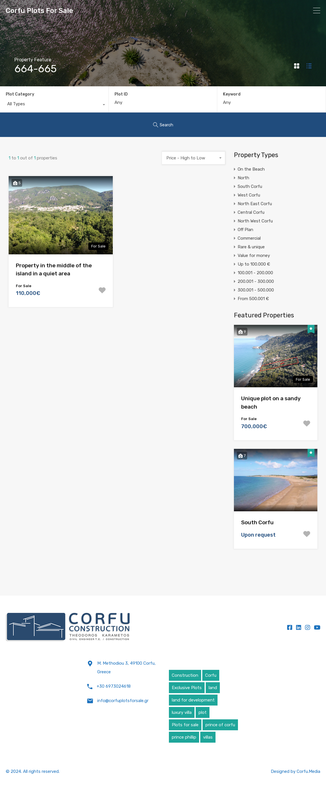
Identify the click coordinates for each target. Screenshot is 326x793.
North (243, 177)
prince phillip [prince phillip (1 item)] (184, 737)
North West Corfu (255, 221)
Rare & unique (251, 246)
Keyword (232, 94)
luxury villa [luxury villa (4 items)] (182, 712)
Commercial (249, 238)
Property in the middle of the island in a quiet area (54, 269)
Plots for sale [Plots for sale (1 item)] (185, 724)
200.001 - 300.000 (256, 281)
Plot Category (20, 94)
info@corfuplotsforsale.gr (122, 700)
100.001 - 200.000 (255, 272)
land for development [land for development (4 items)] (193, 700)
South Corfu (250, 186)
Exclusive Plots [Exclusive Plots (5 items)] (187, 687)
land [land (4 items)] (213, 687)
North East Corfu (255, 203)
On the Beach (251, 169)
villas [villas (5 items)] (208, 737)
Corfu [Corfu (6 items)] (210, 675)
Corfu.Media (308, 771)
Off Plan (245, 229)
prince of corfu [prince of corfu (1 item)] (220, 724)
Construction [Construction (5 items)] (185, 675)
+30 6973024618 (114, 686)
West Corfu (249, 195)
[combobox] (54, 105)
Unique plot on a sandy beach (271, 402)
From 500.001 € (253, 298)
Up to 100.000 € (254, 264)
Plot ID (121, 94)
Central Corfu (251, 212)
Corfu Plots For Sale (39, 10)
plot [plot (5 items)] (203, 712)
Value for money (254, 255)
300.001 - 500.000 (256, 290)
